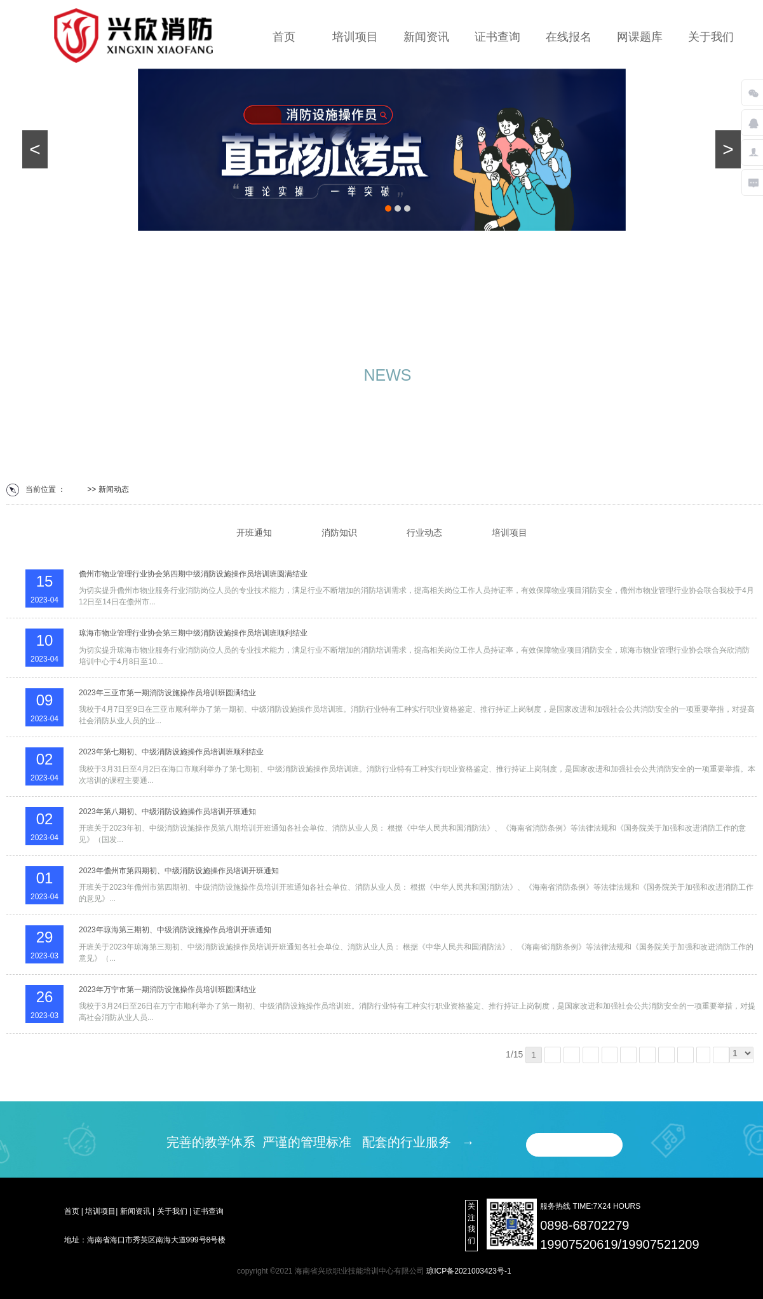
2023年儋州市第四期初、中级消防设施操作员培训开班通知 (179, 870)
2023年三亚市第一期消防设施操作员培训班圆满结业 (167, 692)
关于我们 (711, 37)
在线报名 (568, 37)
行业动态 (424, 533)
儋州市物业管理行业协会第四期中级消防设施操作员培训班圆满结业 (193, 573)
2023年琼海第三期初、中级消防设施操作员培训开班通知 (175, 929)
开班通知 (254, 533)
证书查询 (497, 37)
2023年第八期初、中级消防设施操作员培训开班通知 (167, 811)
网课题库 (640, 37)
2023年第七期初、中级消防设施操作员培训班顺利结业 (171, 751)
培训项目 (355, 37)
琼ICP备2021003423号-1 (468, 1271)
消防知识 (339, 533)
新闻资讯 (426, 37)
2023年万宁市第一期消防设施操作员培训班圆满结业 (167, 989)
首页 (284, 37)
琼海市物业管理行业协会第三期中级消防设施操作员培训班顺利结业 (193, 633)
